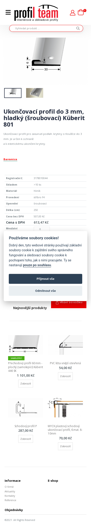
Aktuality (10, 491)
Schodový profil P (26, 426)
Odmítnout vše (45, 291)
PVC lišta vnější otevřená (65, 363)
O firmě (9, 486)
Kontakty (10, 495)
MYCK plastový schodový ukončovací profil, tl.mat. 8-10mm (65, 429)
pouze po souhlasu (37, 265)
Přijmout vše (46, 279)
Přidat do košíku (71, 302)
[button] (82, 13)
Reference (10, 500)
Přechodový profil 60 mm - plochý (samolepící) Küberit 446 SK (26, 366)
